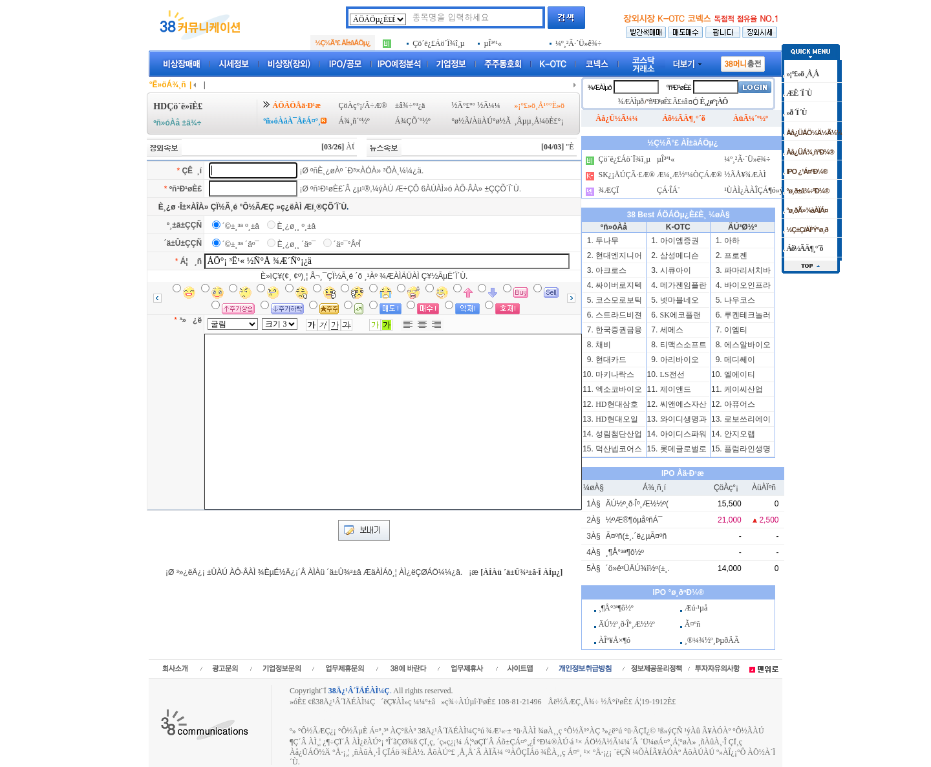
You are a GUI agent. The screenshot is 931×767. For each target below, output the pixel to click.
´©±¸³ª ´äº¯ (240, 244)
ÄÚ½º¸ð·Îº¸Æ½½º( (637, 503)
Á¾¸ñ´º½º (354, 120)
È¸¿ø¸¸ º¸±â (296, 226)
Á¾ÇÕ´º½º (413, 120)
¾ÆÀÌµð (600, 87)
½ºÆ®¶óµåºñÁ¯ (634, 519)
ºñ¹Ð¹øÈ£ (185, 188)
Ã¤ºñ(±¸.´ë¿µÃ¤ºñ (636, 536)
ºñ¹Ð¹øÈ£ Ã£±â (667, 101)
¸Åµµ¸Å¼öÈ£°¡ (538, 120)
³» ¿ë (190, 320)
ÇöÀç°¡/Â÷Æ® (363, 105)
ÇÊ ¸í (192, 170)
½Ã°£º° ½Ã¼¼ (475, 105)
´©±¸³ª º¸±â (240, 226)
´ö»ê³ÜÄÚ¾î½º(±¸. (638, 568)
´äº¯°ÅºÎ (347, 244)
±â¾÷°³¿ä (410, 105)
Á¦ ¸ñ (191, 261)
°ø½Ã (460, 120)
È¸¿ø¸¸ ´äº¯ (296, 244)
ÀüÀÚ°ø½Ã (491, 120)
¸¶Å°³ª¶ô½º (625, 552)
